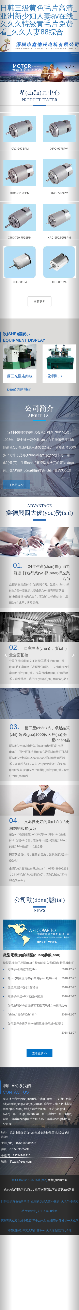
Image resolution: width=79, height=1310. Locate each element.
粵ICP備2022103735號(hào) (29, 1180)
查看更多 (39, 301)
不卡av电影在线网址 (45, 1220)
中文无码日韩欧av (33, 1230)
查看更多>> (39, 1053)
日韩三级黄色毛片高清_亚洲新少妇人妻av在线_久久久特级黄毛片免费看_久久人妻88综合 (38, 20)
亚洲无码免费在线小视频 (16, 1220)
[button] (6, 655)
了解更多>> (16, 484)
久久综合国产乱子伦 (59, 1230)
